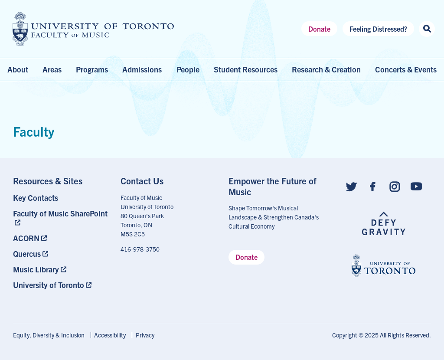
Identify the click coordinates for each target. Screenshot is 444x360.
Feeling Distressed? (378, 28)
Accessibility (110, 335)
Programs (92, 69)
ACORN (26, 238)
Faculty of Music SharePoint (60, 213)
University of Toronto (48, 285)
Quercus (27, 254)
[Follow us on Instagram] (394, 186)
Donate (319, 28)
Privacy (145, 335)
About (17, 69)
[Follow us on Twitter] (351, 186)
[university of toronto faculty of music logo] (93, 29)
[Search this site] (427, 29)
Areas (52, 69)
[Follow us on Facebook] (372, 186)
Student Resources (246, 69)
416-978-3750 (140, 249)
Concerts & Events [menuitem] (406, 69)
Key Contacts (35, 198)
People (187, 69)
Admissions (142, 69)
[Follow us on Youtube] (416, 186)
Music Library (36, 269)
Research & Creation (326, 69)
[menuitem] (60, 197)
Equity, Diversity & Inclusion (49, 335)
